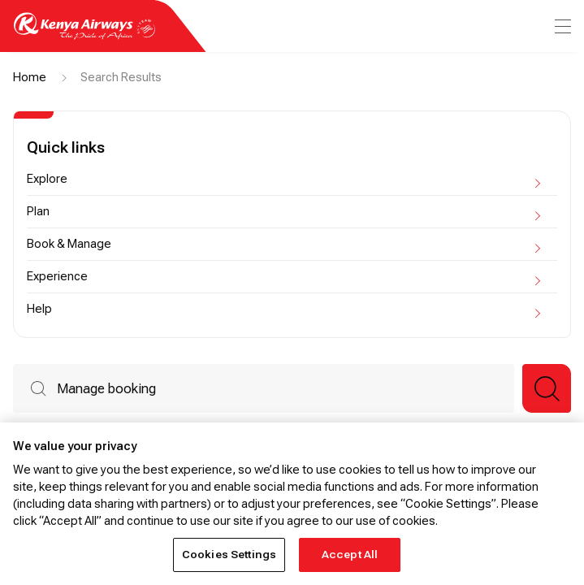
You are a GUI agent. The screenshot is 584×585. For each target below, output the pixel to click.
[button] (546, 388)
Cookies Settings (229, 554)
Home (29, 77)
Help (276, 308)
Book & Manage (276, 243)
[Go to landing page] (84, 35)
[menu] (561, 26)
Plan (276, 211)
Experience (276, 276)
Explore (276, 178)
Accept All (350, 554)
